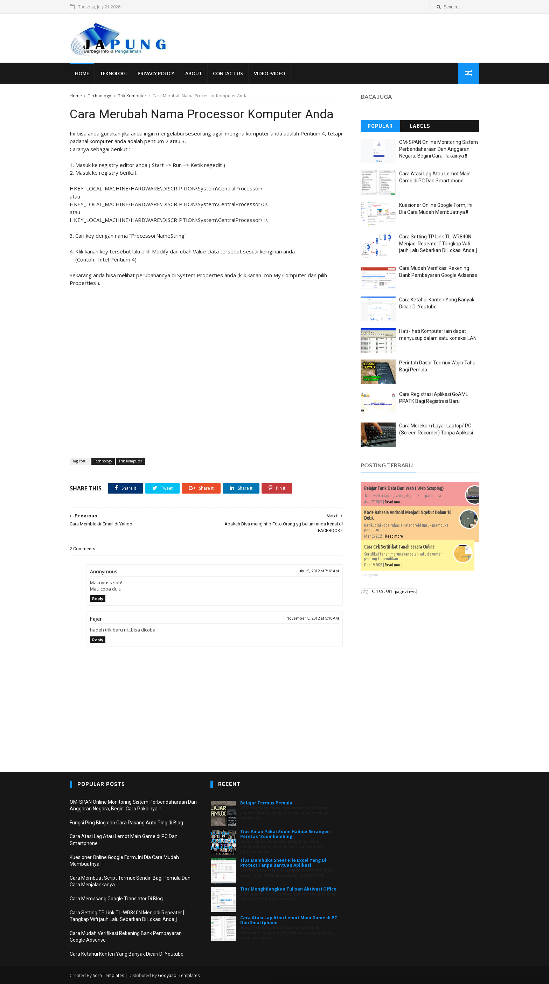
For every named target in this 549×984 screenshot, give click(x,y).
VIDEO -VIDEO (269, 73)
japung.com (369, 574)
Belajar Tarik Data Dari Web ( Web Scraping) (404, 488)
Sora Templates (108, 975)
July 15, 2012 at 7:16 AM (317, 571)
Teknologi (113, 73)
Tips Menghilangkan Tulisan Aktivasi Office (288, 889)
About (193, 73)
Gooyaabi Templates (179, 975)
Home (82, 73)
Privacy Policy (156, 73)
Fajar (96, 619)
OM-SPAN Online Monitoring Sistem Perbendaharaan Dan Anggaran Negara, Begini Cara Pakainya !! (438, 149)
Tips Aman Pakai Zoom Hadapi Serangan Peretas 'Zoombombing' (285, 834)
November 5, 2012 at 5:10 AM (312, 618)
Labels (420, 126)
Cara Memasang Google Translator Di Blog (116, 898)
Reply (97, 598)
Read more (394, 502)
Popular (380, 126)
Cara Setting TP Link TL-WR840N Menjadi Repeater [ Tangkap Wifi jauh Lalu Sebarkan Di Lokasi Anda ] (438, 243)
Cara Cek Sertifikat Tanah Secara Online (399, 547)
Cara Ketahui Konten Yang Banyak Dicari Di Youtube (126, 954)
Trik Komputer (132, 96)
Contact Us (228, 73)
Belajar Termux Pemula (266, 803)
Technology (99, 96)
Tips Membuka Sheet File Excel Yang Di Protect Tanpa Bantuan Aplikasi (283, 862)
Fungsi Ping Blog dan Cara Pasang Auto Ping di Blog (126, 822)
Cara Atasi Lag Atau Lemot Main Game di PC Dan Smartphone (288, 920)
